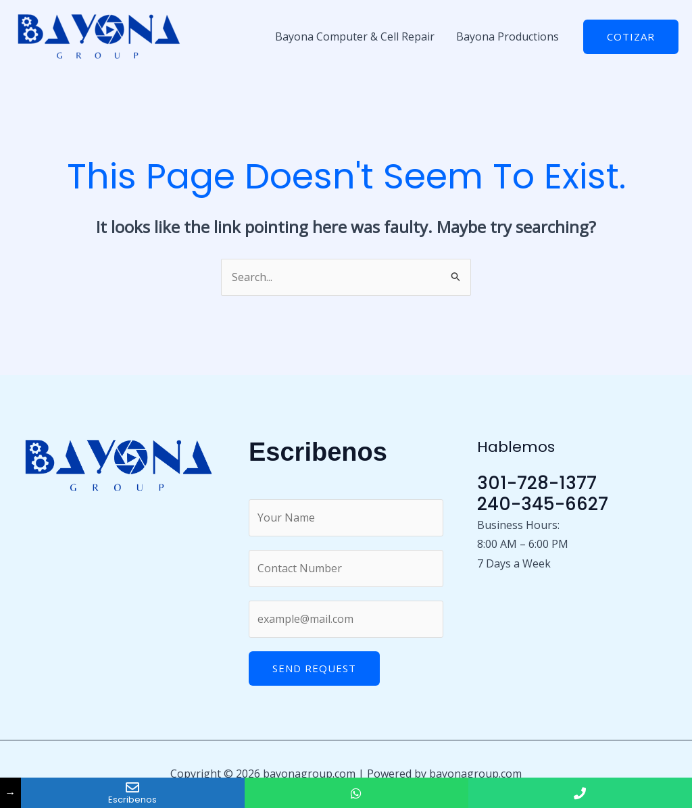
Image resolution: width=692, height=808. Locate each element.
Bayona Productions (507, 36)
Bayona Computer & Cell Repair (355, 36)
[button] (630, 37)
